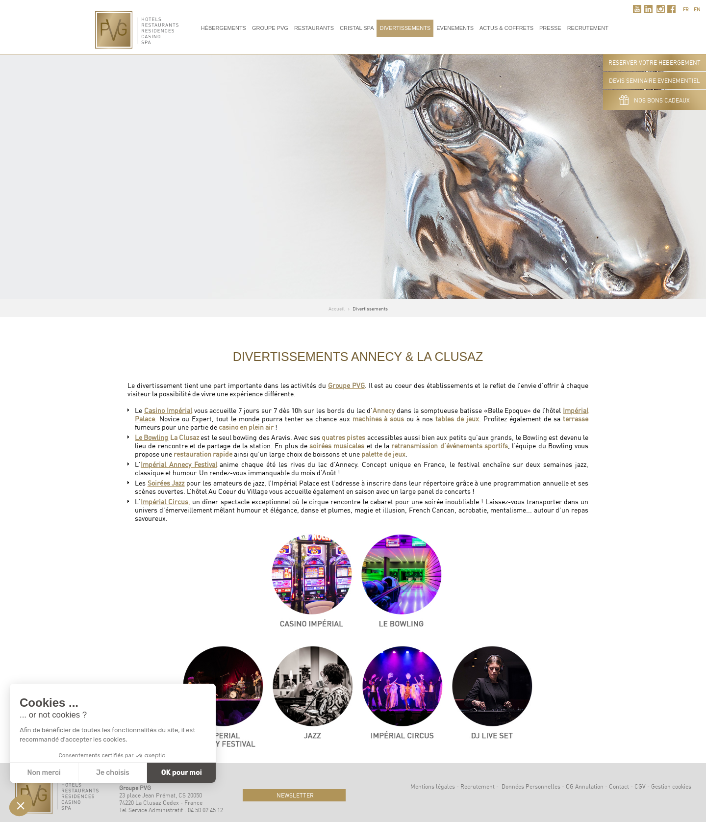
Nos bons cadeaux (654, 100)
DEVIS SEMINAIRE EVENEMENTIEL (654, 80)
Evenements (455, 28)
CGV (640, 786)
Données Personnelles (531, 786)
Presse (550, 28)
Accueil (336, 308)
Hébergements (223, 28)
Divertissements (404, 28)
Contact (619, 786)
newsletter (294, 795)
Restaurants (314, 28)
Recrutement (477, 786)
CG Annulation (585, 786)
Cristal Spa (357, 28)
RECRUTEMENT (587, 28)
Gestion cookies (671, 786)
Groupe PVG (270, 28)
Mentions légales (432, 786)
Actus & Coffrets (506, 28)
